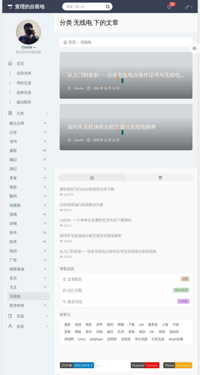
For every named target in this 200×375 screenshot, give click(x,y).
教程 (110, 324)
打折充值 (158, 339)
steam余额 (176, 339)
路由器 (174, 332)
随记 (28, 159)
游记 (28, 168)
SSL (152, 332)
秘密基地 (28, 269)
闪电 (99, 332)
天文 (28, 287)
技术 (28, 241)
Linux (81, 339)
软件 (28, 232)
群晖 (99, 324)
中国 (176, 324)
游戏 (28, 214)
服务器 (153, 324)
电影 (28, 187)
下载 (131, 324)
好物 (28, 223)
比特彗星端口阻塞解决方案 (81, 204)
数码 (28, 196)
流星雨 (112, 339)
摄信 (110, 332)
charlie (78, 88)
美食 (28, 178)
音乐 (28, 278)
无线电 (28, 296)
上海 (165, 324)
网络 (78, 332)
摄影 (28, 150)
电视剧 (28, 205)
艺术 (121, 332)
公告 (28, 132)
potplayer (96, 339)
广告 (28, 260)
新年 (89, 332)
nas (141, 324)
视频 (121, 324)
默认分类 (28, 123)
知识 (28, 250)
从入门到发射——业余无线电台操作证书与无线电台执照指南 (108, 251)
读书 (28, 141)
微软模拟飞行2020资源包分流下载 (87, 189)
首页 (70, 42)
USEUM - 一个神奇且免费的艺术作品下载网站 (96, 220)
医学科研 (28, 305)
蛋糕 (67, 332)
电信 (142, 332)
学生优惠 (141, 339)
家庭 (162, 332)
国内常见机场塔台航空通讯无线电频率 (111, 126)
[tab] (92, 177)
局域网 (69, 339)
